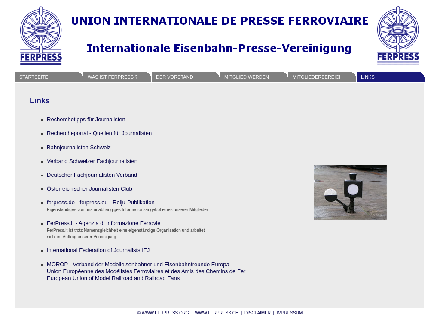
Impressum (290, 313)
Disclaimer (257, 313)
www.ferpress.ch (217, 313)
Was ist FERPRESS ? (113, 77)
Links (368, 77)
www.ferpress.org (165, 313)
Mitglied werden (246, 77)
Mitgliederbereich (317, 77)
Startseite (33, 77)
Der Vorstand (174, 77)
